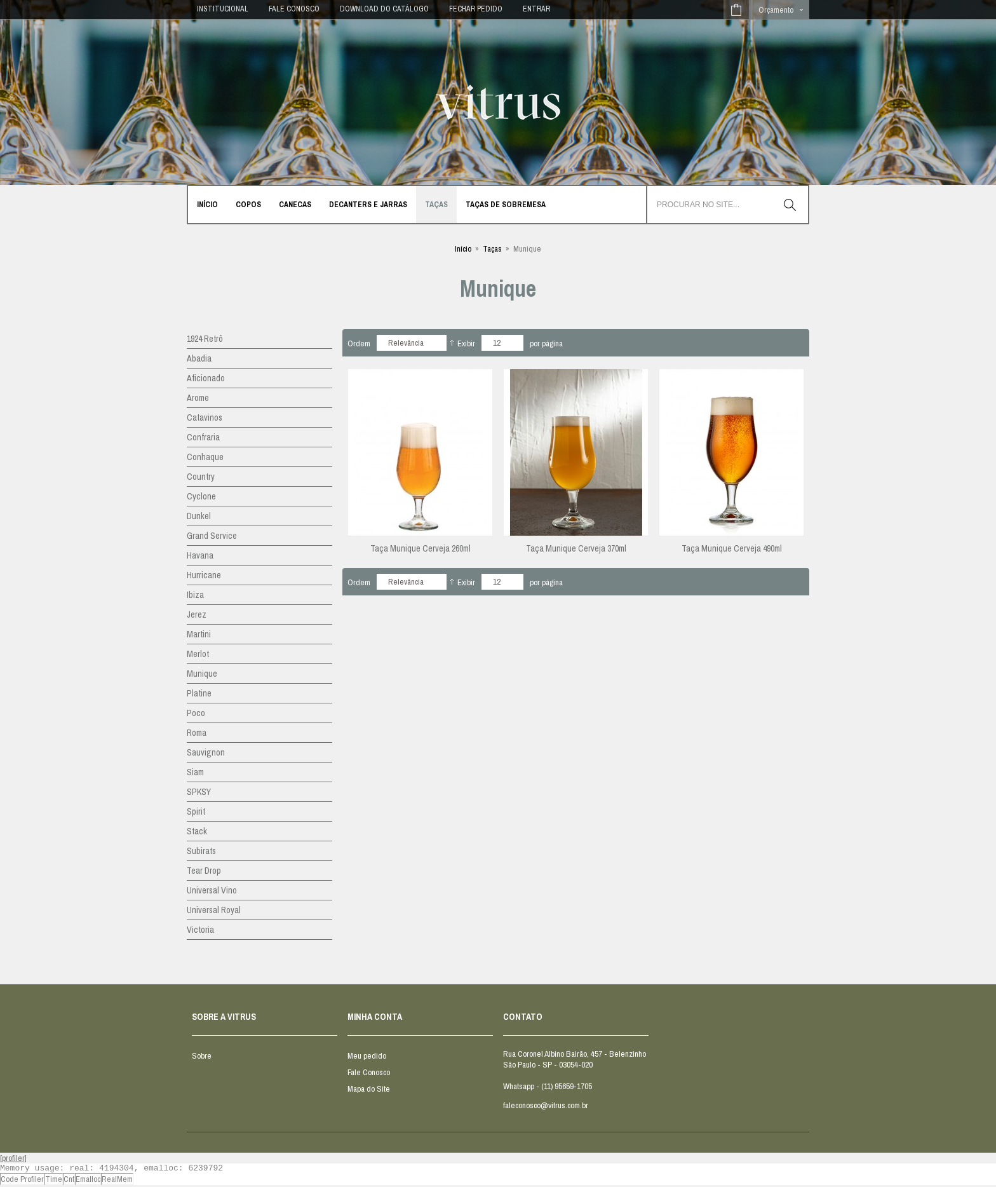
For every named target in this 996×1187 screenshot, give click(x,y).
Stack (197, 831)
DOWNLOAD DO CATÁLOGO (384, 9)
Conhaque (205, 457)
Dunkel (199, 516)
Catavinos (204, 417)
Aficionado (206, 378)
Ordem (358, 343)
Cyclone (201, 496)
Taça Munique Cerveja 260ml (420, 548)
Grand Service (212, 535)
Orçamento (775, 9)
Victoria (200, 929)
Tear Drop (204, 870)
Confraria (203, 437)
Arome (198, 398)
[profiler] (13, 1158)
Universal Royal (214, 910)
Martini (199, 634)
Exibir (466, 343)
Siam (195, 772)
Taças (492, 248)
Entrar (536, 9)
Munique (202, 673)
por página (546, 343)
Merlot (198, 654)
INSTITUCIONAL (222, 9)
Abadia (199, 358)
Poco (196, 713)
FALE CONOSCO (294, 9)
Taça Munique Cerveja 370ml (576, 548)
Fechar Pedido (475, 9)
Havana (200, 555)
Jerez (196, 614)
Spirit (196, 811)
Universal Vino (212, 890)
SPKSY (199, 791)
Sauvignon (206, 752)
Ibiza (195, 594)
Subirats (201, 851)
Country (201, 476)
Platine (199, 693)
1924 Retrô (205, 338)
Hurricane (204, 575)
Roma (196, 732)
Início (463, 248)
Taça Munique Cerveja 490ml (732, 548)
